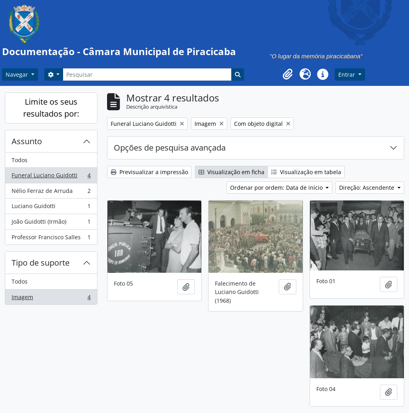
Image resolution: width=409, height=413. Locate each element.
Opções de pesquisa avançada (170, 147)
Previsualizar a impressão (149, 172)
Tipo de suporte (40, 262)
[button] (287, 74)
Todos (20, 160)
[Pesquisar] (147, 74)
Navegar (18, 74)
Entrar (347, 74)
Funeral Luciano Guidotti (51, 177)
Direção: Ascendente (367, 187)
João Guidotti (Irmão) (51, 223)
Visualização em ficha (231, 172)
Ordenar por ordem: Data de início (277, 187)
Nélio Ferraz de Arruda (51, 193)
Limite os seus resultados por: (51, 107)
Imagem (51, 299)
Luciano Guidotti (51, 208)
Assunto (27, 141)
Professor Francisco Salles (51, 239)
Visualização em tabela (306, 172)
